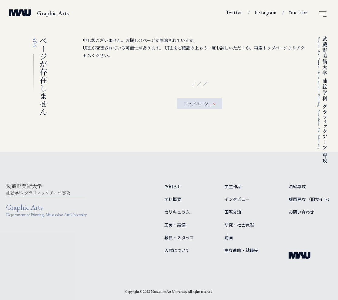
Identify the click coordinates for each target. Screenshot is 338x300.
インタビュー (237, 199)
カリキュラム (177, 212)
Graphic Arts (53, 13)
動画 (228, 237)
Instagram (265, 12)
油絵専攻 (297, 186)
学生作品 (232, 186)
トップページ (195, 104)
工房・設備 (175, 225)
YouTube (298, 12)
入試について (177, 250)
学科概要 (172, 199)
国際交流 (232, 212)
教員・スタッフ (179, 237)
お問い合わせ (301, 212)
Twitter (234, 12)
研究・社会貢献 (239, 225)
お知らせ (172, 186)
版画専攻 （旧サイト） (310, 199)
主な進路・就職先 (241, 250)
